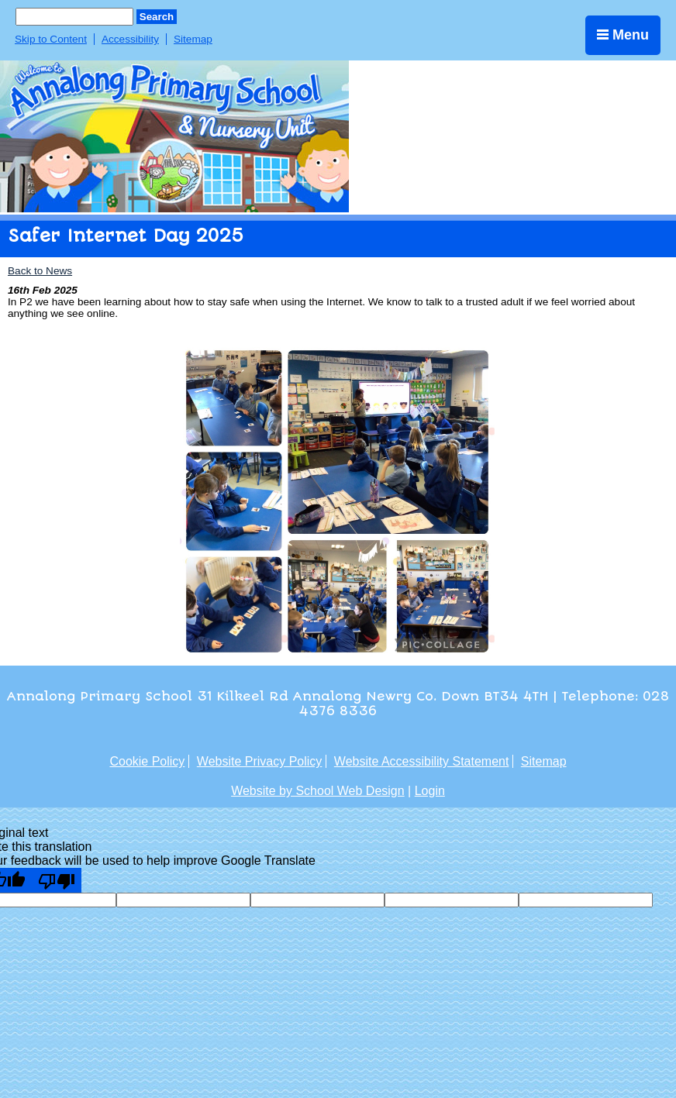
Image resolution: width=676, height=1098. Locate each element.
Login (430, 790)
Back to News (40, 271)
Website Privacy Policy (259, 761)
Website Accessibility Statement (421, 761)
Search (157, 16)
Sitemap (193, 39)
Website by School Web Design (318, 790)
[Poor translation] (56, 880)
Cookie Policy (147, 761)
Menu (623, 35)
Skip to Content (51, 39)
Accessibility (130, 39)
